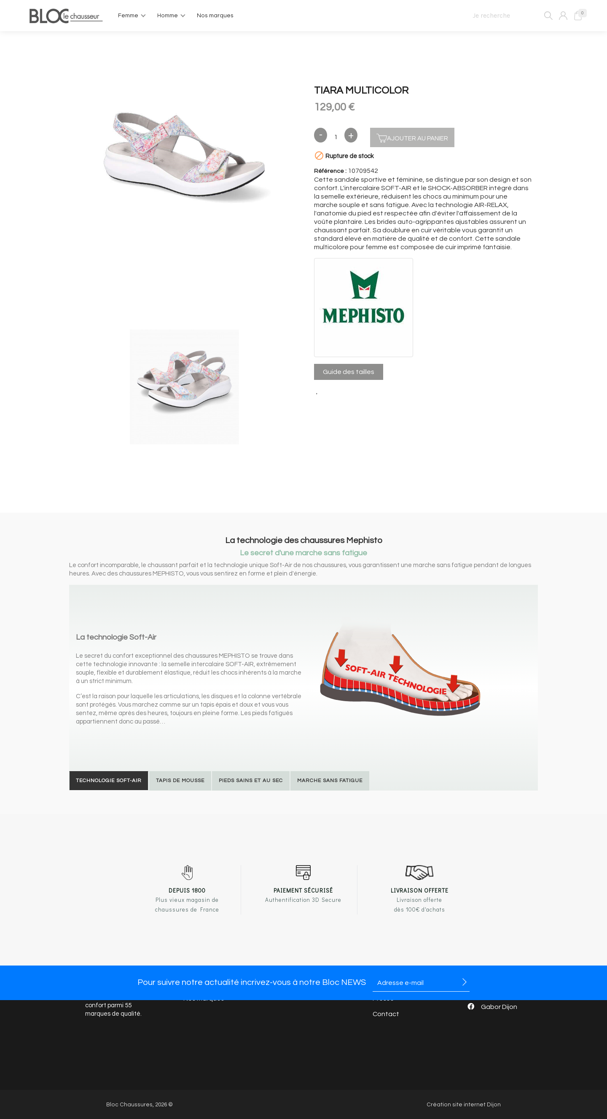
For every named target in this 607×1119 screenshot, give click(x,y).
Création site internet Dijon (464, 1105)
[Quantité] (335, 137)
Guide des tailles (348, 372)
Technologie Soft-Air (109, 780)
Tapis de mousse (180, 780)
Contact (386, 1014)
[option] (184, 156)
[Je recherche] (509, 16)
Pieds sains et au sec (251, 780)
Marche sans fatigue (330, 780)
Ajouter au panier (412, 137)
